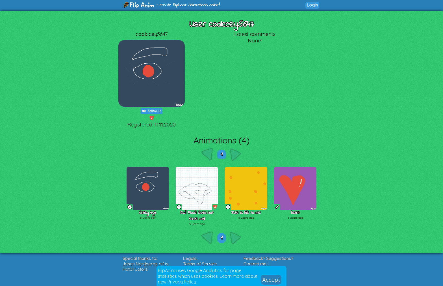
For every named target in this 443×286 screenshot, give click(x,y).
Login (312, 5)
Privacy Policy (182, 282)
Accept (271, 279)
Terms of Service (200, 263)
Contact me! (255, 263)
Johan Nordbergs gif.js (145, 263)
